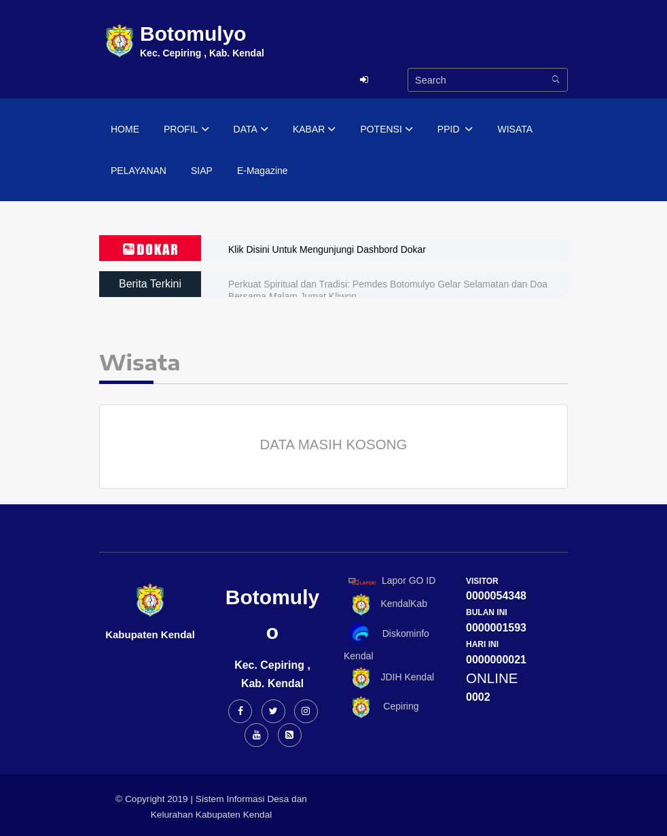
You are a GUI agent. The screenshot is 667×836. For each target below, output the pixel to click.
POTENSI (386, 129)
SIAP (202, 170)
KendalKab (385, 604)
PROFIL (186, 129)
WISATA (515, 129)
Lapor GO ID (391, 581)
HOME (125, 129)
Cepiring (381, 707)
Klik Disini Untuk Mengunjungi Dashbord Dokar (327, 249)
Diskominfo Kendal (386, 642)
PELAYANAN (138, 170)
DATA (251, 129)
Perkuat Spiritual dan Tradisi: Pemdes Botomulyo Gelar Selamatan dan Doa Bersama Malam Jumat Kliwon (387, 290)
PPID (455, 129)
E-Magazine (262, 170)
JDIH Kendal (389, 678)
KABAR (314, 129)
